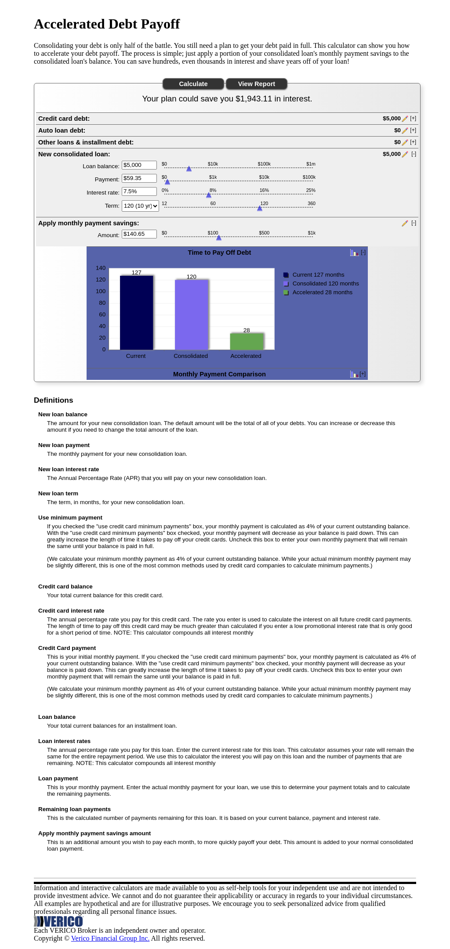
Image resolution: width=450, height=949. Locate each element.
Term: (112, 205)
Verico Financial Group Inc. (110, 938)
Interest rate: (103, 192)
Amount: (109, 235)
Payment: (107, 179)
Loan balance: (101, 166)
